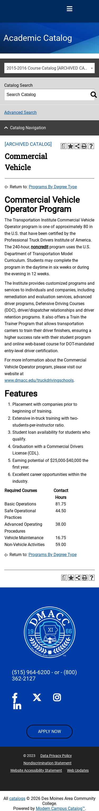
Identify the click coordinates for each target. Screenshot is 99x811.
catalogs (17, 798)
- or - (56, 672)
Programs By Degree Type (53, 186)
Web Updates (78, 770)
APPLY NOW (49, 731)
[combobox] (49, 68)
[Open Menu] (69, 9)
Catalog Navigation (28, 127)
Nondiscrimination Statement (47, 763)
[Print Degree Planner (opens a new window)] (64, 146)
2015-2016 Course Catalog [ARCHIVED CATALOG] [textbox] (51, 68)
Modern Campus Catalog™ (60, 808)
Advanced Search (20, 112)
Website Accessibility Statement (36, 770)
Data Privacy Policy (56, 756)
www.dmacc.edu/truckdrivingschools (39, 380)
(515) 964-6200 (31, 672)
